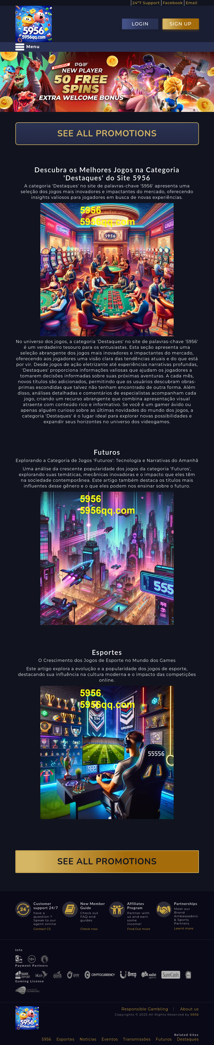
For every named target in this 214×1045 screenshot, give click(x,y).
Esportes (65, 1039)
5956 (194, 1014)
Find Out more (138, 929)
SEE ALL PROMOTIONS (107, 134)
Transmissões (137, 1039)
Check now (89, 929)
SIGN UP (180, 24)
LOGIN (140, 24)
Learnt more (183, 928)
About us (189, 1009)
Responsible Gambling (145, 1009)
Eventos (110, 1039)
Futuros (164, 1039)
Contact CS (42, 929)
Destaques (188, 1039)
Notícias (88, 1039)
